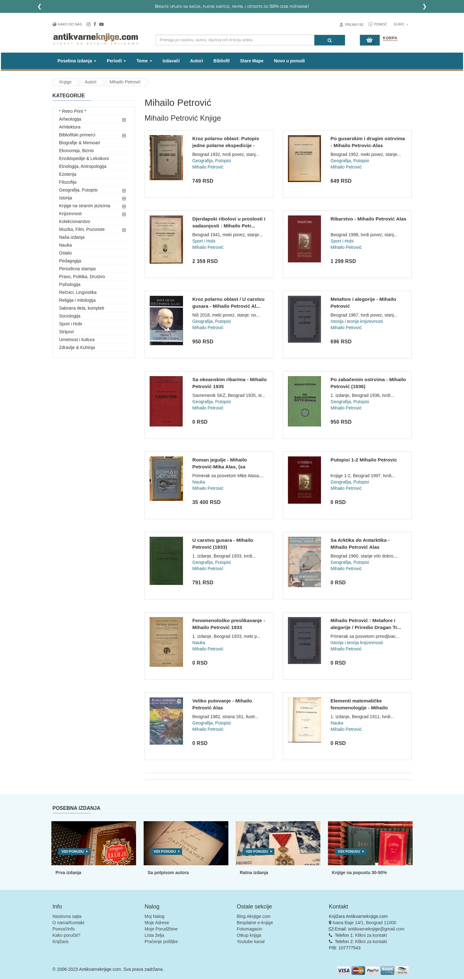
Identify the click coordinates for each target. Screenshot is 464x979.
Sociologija (70, 315)
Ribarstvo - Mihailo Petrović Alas (368, 218)
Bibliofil (222, 60)
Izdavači (171, 60)
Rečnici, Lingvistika (78, 292)
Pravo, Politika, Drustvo (82, 276)
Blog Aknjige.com (254, 916)
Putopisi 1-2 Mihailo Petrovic (363, 459)
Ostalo (65, 252)
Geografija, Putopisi (78, 189)
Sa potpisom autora (168, 872)
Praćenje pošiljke (161, 941)
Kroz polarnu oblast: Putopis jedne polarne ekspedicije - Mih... (225, 145)
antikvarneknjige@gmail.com (376, 928)
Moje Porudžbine (161, 928)
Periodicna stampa (77, 268)
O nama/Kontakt (68, 922)
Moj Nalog (154, 916)
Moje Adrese (157, 922)
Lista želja (154, 935)
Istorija (65, 197)
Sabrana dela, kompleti (81, 308)
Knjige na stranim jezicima (85, 205)
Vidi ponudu (72, 851)
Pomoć (380, 24)
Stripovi (66, 331)
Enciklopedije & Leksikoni (84, 158)
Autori (196, 60)
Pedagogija (70, 260)
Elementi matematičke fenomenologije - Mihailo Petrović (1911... (359, 707)
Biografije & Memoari (79, 142)
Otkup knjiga (249, 935)
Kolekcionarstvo (74, 221)
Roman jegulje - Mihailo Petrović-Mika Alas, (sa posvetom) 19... (219, 466)
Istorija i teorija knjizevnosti (356, 321)
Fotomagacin (249, 928)
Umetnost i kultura (77, 339)
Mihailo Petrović (125, 81)
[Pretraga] (329, 40)
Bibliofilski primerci (77, 134)
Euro (401, 24)
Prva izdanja (68, 872)
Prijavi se (354, 24)
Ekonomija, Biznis (76, 150)
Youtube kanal (251, 941)
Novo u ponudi (289, 60)
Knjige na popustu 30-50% (359, 872)
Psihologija (70, 284)
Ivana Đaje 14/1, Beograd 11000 (364, 922)
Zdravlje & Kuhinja (77, 347)
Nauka (65, 245)
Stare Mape (252, 60)
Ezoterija (67, 174)
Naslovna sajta (67, 916)
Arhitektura (70, 126)
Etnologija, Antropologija (82, 166)
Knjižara (61, 941)
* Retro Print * (72, 111)
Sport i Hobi (70, 323)
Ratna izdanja (254, 872)
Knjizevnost (70, 213)
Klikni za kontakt (371, 935)
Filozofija (68, 182)
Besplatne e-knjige (255, 922)
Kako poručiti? (67, 935)
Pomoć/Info (64, 928)
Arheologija (70, 119)
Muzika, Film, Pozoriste (82, 229)
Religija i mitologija (77, 300)
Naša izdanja (72, 237)
